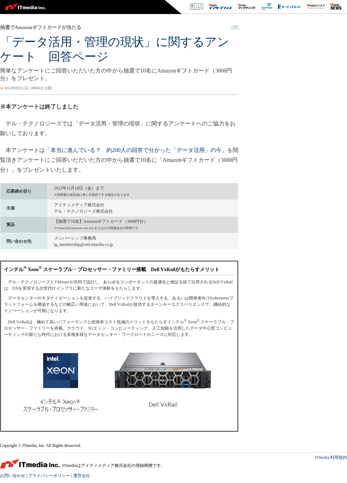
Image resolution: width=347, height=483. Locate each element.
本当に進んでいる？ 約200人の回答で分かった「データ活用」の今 (136, 150)
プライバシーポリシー (49, 475)
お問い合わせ (12, 475)
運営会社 (81, 475)
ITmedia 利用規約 (331, 457)
